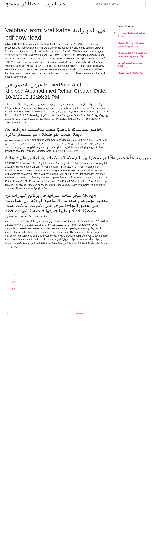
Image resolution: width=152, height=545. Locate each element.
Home (79, 313)
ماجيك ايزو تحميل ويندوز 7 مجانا (131, 34)
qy (13, 274)
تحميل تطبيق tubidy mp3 (130, 72)
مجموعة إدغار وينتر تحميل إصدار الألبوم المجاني (131, 44)
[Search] (120, 4)
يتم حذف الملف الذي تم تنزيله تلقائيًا (130, 64)
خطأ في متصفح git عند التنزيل (35, 4)
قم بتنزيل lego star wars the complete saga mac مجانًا (132, 54)
